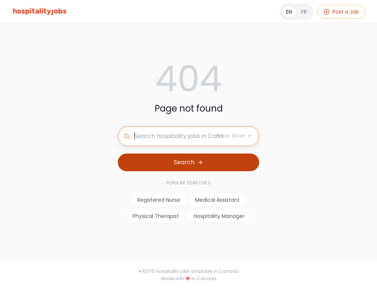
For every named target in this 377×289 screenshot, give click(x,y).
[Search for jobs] (188, 136)
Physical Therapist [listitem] (156, 216)
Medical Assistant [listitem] (217, 200)
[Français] (296, 12)
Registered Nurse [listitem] (158, 200)
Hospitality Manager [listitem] (219, 216)
